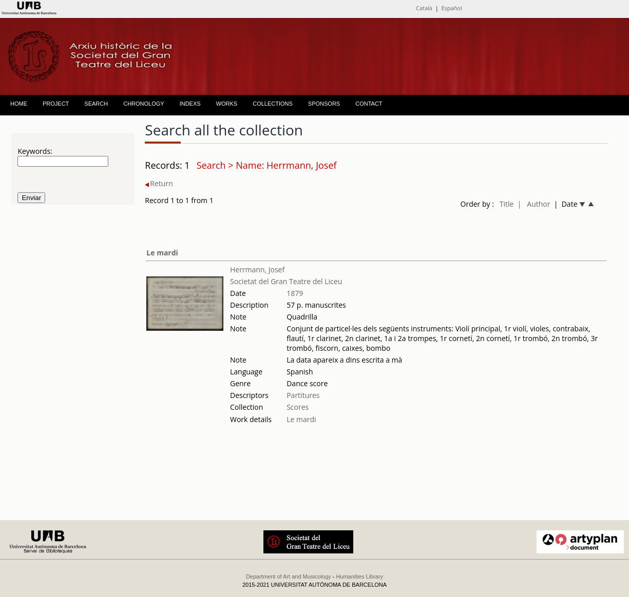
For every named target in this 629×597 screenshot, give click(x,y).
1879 (295, 293)
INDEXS (190, 104)
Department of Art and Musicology (288, 576)
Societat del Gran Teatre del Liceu (286, 281)
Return (159, 183)
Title (507, 204)
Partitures (303, 395)
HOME (18, 104)
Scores (298, 407)
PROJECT (56, 104)
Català (424, 8)
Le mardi (162, 252)
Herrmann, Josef (257, 269)
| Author (534, 204)
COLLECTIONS (273, 104)
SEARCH (96, 104)
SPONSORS (324, 104)
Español (451, 8)
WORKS (227, 104)
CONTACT (368, 104)
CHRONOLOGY (143, 104)
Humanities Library (359, 576)
